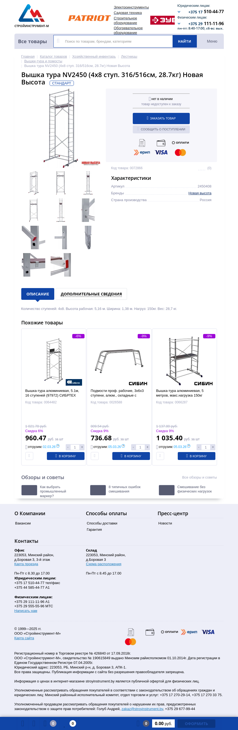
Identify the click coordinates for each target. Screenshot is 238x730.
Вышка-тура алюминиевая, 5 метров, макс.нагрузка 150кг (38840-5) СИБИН (180, 395)
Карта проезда (26, 564)
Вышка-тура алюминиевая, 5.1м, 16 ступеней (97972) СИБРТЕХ (52, 393)
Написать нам (25, 611)
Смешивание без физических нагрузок (194, 489)
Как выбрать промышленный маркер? (53, 491)
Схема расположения (103, 564)
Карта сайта (24, 638)
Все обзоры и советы (199, 477)
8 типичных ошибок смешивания (125, 489)
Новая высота (199, 193)
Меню (212, 41)
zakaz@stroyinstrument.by (142, 709)
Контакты (26, 541)
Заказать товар (161, 118)
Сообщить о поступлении (161, 129)
